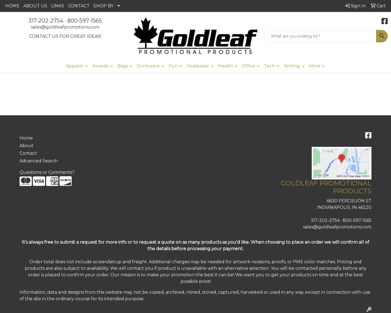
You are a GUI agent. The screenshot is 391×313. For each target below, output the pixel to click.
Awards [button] (100, 66)
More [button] (314, 66)
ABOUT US (35, 5)
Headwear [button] (198, 66)
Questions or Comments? (47, 172)
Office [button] (248, 66)
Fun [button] (173, 66)
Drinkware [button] (148, 66)
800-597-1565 (84, 20)
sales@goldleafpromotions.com (65, 27)
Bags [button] (122, 66)
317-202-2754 (46, 20)
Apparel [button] (74, 66)
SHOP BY (103, 5)
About (26, 145)
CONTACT (79, 5)
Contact (28, 153)
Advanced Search (39, 160)
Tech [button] (269, 66)
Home (26, 138)
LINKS (57, 5)
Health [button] (225, 66)
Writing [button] (292, 66)
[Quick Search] (320, 36)
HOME (12, 5)
